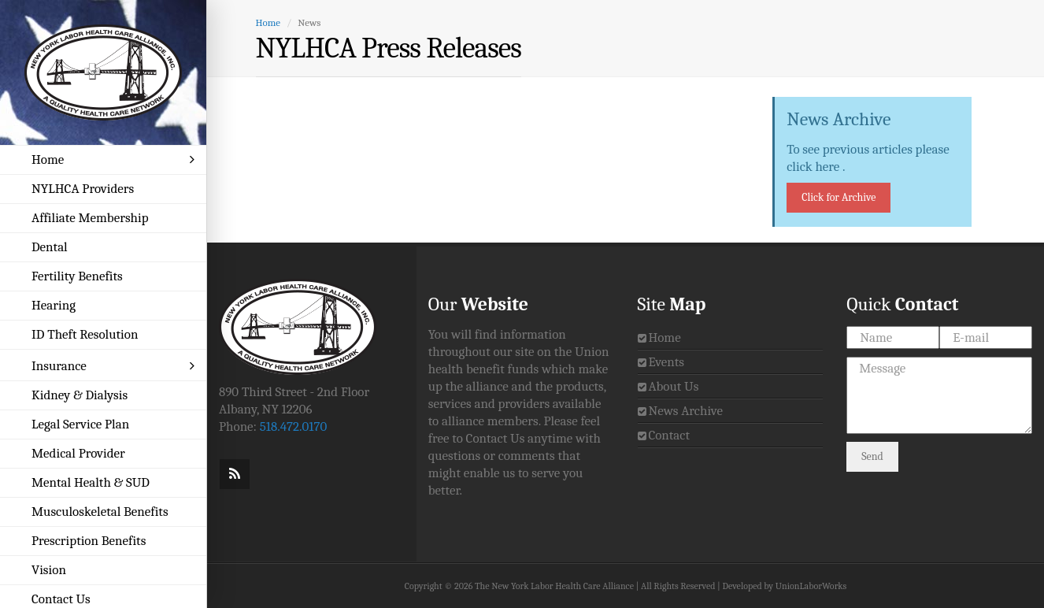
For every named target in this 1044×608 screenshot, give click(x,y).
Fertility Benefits (77, 276)
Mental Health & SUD (90, 482)
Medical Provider (78, 453)
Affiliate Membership (90, 217)
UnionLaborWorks (811, 585)
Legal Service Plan (80, 424)
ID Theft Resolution (84, 334)
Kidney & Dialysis (79, 394)
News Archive (685, 410)
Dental (49, 246)
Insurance (112, 365)
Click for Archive (839, 197)
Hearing (53, 305)
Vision (48, 569)
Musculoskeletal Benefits (99, 511)
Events (666, 361)
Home (112, 159)
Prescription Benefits (88, 540)
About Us (673, 386)
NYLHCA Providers (82, 188)
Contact (669, 435)
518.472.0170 (294, 426)
